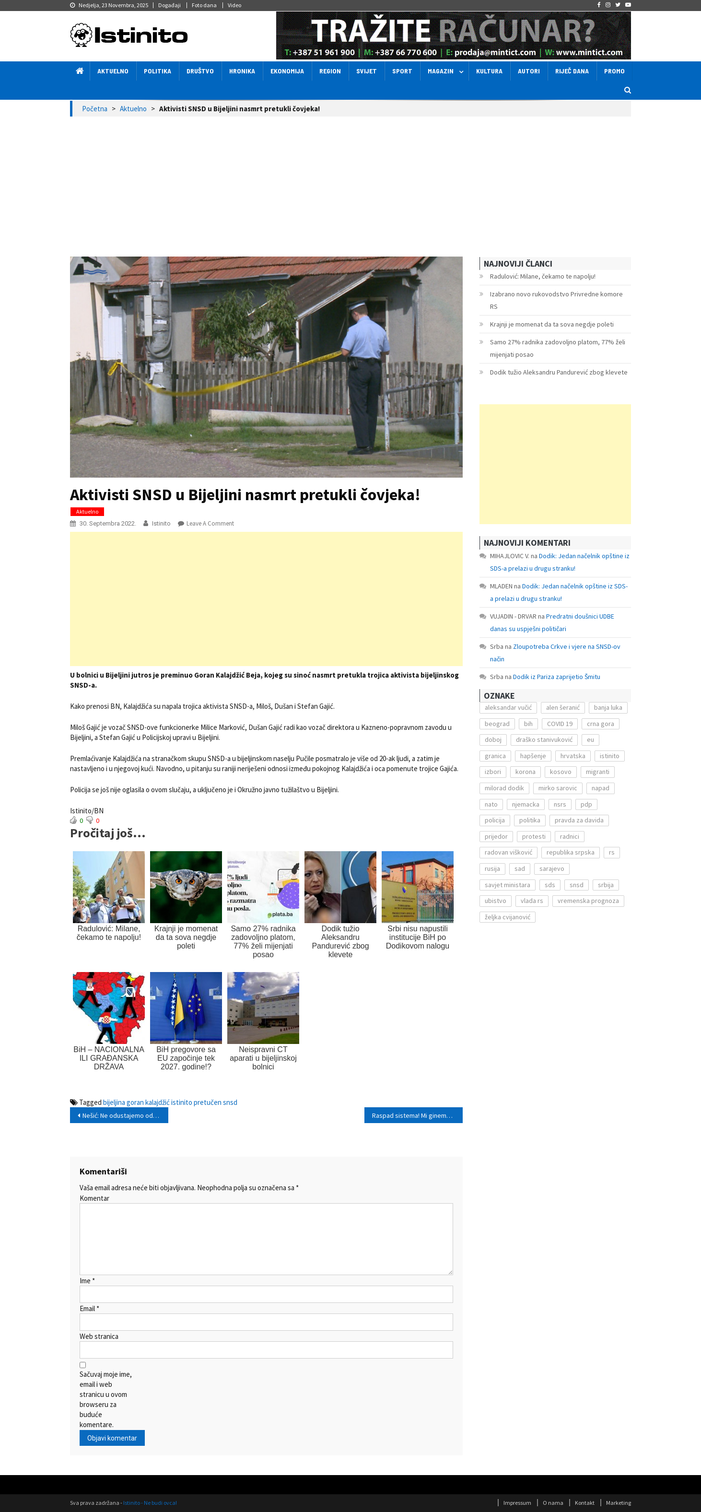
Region (330, 71)
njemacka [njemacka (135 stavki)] (525, 804)
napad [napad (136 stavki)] (600, 788)
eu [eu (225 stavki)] (590, 739)
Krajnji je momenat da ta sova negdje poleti (552, 324)
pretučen (208, 1102)
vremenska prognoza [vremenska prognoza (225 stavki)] (588, 900)
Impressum (517, 1502)
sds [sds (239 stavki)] (550, 884)
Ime (87, 1280)
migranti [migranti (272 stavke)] (597, 771)
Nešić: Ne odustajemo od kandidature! (125, 1115)
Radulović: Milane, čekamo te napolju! (543, 276)
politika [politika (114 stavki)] (529, 820)
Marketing (618, 1502)
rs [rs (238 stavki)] (612, 852)
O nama (553, 1502)
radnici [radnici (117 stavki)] (569, 836)
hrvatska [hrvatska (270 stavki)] (573, 755)
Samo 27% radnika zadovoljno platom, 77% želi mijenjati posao (557, 348)
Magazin (441, 71)
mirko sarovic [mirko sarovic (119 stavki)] (557, 788)
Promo (614, 71)
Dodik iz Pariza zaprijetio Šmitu (556, 676)
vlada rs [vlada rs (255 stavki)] (532, 900)
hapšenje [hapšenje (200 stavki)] (533, 755)
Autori (529, 71)
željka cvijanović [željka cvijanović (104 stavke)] (507, 917)
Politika (157, 71)
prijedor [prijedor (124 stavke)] (496, 836)
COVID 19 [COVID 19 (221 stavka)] (559, 723)
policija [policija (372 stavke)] (495, 820)
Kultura (489, 71)
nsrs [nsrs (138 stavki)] (560, 804)
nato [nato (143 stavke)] (491, 804)
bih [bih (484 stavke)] (528, 723)
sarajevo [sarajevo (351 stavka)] (551, 868)
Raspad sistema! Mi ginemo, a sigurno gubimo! (417, 1115)
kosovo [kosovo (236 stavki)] (561, 771)
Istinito (161, 523)
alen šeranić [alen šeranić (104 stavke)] (563, 707)
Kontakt (585, 1502)
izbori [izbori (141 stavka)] (493, 771)
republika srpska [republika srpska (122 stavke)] (571, 852)
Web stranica (99, 1336)
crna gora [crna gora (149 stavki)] (600, 723)
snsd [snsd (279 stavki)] (577, 884)
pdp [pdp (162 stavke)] (586, 804)
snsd (230, 1102)
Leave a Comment (210, 523)
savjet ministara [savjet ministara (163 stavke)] (507, 884)
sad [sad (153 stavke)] (519, 868)
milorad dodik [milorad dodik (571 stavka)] (504, 788)
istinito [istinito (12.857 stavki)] (609, 755)
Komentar (94, 1198)
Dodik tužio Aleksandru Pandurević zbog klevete (559, 372)
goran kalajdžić (148, 1102)
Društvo (200, 71)
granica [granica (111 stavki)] (495, 755)
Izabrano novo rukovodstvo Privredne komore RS (556, 300)
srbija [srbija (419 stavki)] (606, 884)
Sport (402, 71)
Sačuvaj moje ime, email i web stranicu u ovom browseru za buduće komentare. (106, 1399)
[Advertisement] (350, 188)
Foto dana (204, 5)
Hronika (242, 71)
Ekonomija (287, 71)
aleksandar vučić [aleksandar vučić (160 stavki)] (508, 707)
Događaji (169, 5)
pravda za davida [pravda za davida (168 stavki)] (579, 820)
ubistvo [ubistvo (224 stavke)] (495, 900)
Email (89, 1308)
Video (234, 5)
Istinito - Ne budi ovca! (150, 1502)
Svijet (366, 71)
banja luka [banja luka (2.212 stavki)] (608, 707)
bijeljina (114, 1102)
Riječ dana (572, 71)
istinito (181, 1102)
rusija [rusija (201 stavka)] (492, 868)
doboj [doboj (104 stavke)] (493, 739)
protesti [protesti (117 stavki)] (534, 836)
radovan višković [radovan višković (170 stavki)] (508, 852)
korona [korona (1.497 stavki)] (525, 771)
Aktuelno (113, 71)
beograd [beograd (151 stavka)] (497, 723)
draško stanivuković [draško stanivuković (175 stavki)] (544, 739)
